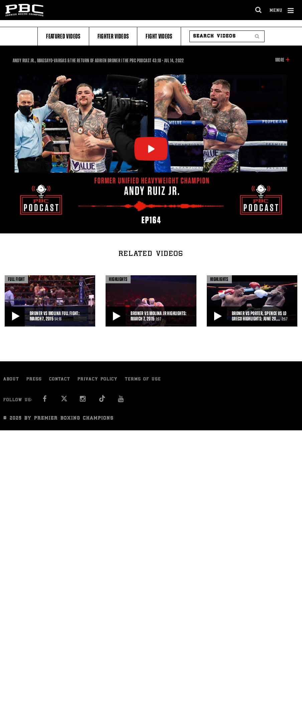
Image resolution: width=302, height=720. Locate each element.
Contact (59, 379)
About (11, 379)
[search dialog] (258, 10)
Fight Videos (159, 36)
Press (34, 379)
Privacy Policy (98, 379)
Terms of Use (143, 379)
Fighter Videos (113, 36)
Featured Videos (63, 36)
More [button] (279, 60)
